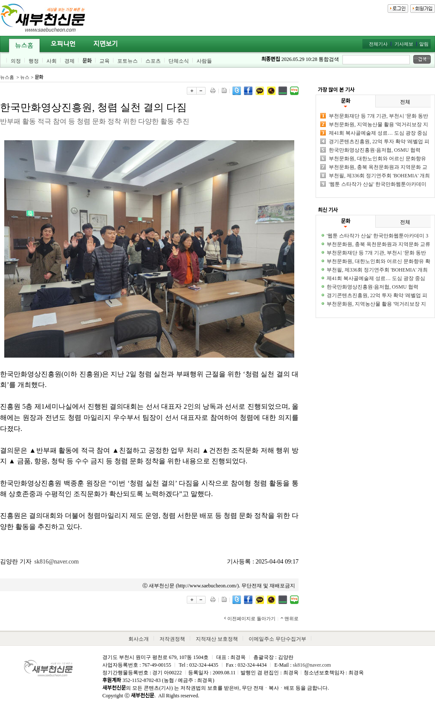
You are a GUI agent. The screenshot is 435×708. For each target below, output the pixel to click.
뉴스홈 (7, 77)
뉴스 (24, 77)
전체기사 (378, 43)
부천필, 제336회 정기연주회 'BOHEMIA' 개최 (379, 176)
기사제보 (403, 43)
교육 (104, 61)
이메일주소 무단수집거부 (277, 639)
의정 (16, 61)
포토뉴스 (127, 61)
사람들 (204, 61)
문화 (87, 61)
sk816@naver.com (57, 561)
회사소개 (138, 639)
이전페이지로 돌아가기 (251, 618)
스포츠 (153, 61)
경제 (69, 61)
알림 (424, 43)
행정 (34, 61)
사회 (51, 61)
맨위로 (291, 618)
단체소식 (178, 61)
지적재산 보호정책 (217, 639)
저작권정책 (172, 639)
